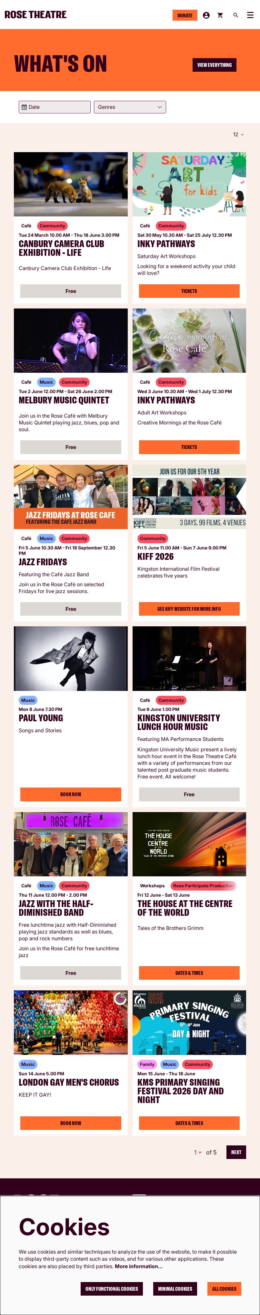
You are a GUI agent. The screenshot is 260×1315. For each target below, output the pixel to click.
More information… (139, 1266)
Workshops (152, 885)
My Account (206, 15)
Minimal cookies (175, 1289)
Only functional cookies (111, 1289)
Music (46, 382)
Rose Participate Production (203, 885)
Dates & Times (189, 973)
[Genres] (130, 107)
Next (236, 1152)
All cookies (224, 1289)
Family (147, 1064)
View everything (214, 65)
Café (26, 225)
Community (52, 225)
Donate (185, 15)
